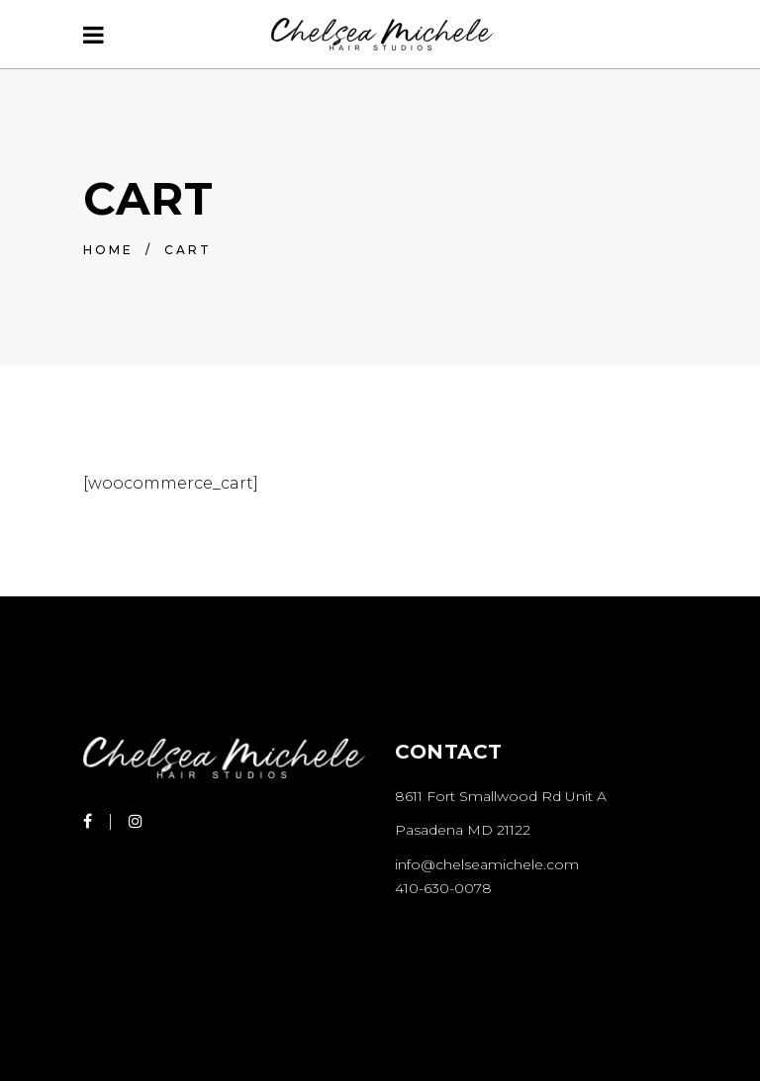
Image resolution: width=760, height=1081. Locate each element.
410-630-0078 (443, 888)
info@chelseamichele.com (487, 864)
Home (108, 249)
